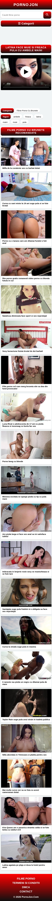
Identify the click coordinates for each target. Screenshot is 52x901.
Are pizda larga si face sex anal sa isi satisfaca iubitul (24, 535)
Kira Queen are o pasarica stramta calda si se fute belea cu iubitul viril (25, 828)
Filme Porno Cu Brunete (27, 110)
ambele (17, 117)
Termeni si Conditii (26, 882)
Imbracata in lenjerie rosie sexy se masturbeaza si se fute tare (25, 573)
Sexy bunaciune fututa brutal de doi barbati (22, 351)
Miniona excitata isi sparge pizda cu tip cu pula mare (24, 498)
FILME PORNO (26, 878)
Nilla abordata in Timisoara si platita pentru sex (24, 755)
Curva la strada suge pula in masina (19, 647)
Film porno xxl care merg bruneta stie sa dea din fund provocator (25, 387)
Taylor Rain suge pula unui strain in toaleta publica (26, 719)
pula (24, 122)
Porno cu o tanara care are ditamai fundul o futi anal (24, 242)
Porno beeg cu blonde (12, 461)
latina (38, 117)
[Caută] (47, 15)
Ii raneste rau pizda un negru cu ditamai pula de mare (24, 683)
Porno (26, 5)
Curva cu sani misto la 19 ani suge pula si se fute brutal (25, 204)
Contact (26, 891)
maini (5, 122)
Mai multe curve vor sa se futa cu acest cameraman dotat (20, 791)
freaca (28, 117)
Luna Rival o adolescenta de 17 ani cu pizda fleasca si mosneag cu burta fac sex (22, 425)
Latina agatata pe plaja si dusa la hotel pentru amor (23, 866)
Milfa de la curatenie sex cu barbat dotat (21, 168)
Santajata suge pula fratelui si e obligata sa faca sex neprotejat (24, 610)
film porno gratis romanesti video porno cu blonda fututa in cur (26, 279)
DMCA (26, 887)
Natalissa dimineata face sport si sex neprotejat (24, 316)
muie (15, 122)
